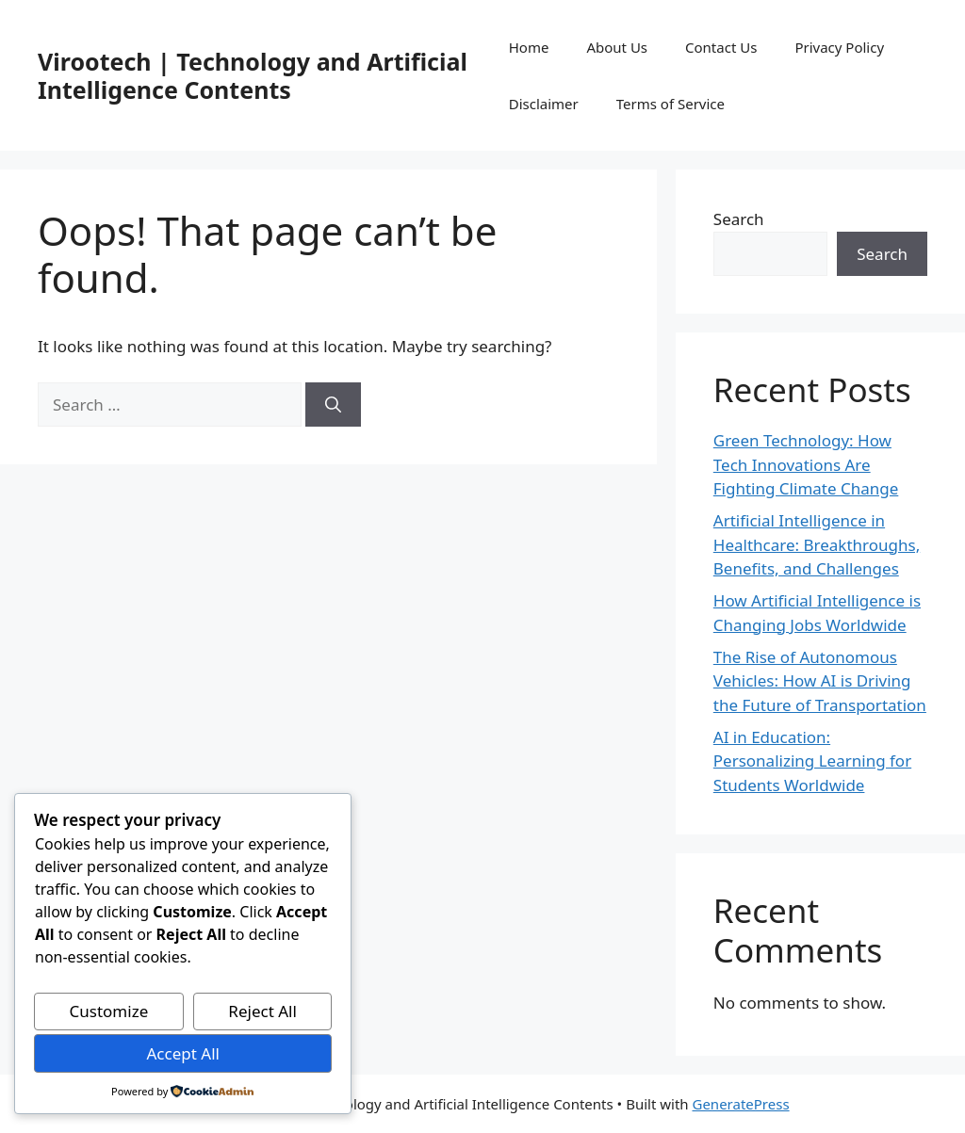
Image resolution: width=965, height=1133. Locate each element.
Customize (109, 1011)
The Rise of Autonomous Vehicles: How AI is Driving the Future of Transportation (819, 681)
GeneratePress (740, 1103)
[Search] (333, 405)
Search (738, 219)
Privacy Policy (839, 47)
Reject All (262, 1011)
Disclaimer (544, 103)
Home (529, 47)
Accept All (182, 1053)
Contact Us (721, 47)
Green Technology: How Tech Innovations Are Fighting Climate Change (806, 464)
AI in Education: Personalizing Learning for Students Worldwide (812, 761)
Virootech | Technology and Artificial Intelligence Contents (252, 75)
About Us (616, 47)
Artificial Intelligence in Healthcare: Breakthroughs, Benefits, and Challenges (816, 544)
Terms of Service (670, 103)
